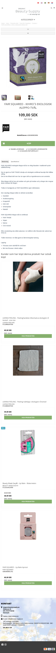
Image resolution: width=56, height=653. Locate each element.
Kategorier (28, 20)
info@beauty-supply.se (15, 619)
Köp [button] (16, 143)
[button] (28, 29)
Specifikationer (15, 161)
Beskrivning (5, 161)
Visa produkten (28, 336)
